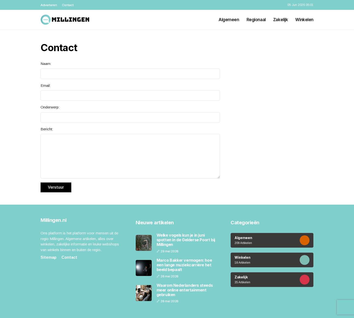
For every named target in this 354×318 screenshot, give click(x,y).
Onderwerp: (50, 107)
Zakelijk (280, 19)
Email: (46, 85)
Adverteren (49, 5)
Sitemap (49, 257)
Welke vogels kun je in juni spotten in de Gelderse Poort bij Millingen (186, 240)
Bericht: (47, 129)
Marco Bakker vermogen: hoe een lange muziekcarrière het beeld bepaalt (184, 265)
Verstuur (56, 187)
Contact (68, 5)
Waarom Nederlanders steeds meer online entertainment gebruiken (185, 290)
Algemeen (229, 19)
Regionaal (256, 19)
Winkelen (304, 19)
